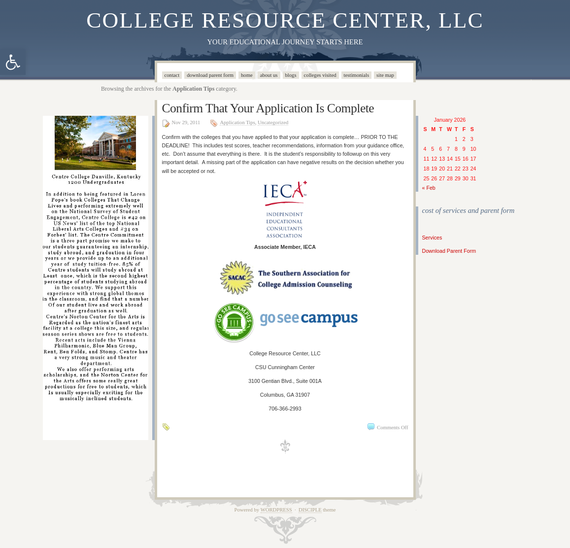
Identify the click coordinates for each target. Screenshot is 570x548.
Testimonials (356, 75)
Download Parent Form (210, 75)
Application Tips (237, 122)
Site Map (385, 75)
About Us (269, 75)
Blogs (291, 75)
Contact (172, 75)
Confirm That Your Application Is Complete (268, 108)
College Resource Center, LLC (284, 20)
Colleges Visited (320, 75)
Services (432, 237)
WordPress (276, 510)
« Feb (429, 188)
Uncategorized (273, 122)
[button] (13, 62)
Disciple (310, 510)
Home (247, 75)
